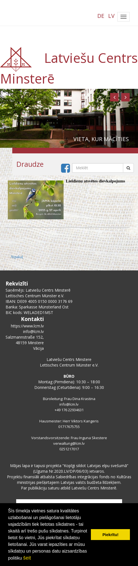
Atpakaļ (17, 257)
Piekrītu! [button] (110, 534)
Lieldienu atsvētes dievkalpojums (95, 181)
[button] (114, 97)
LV (111, 16)
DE (100, 16)
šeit (27, 558)
